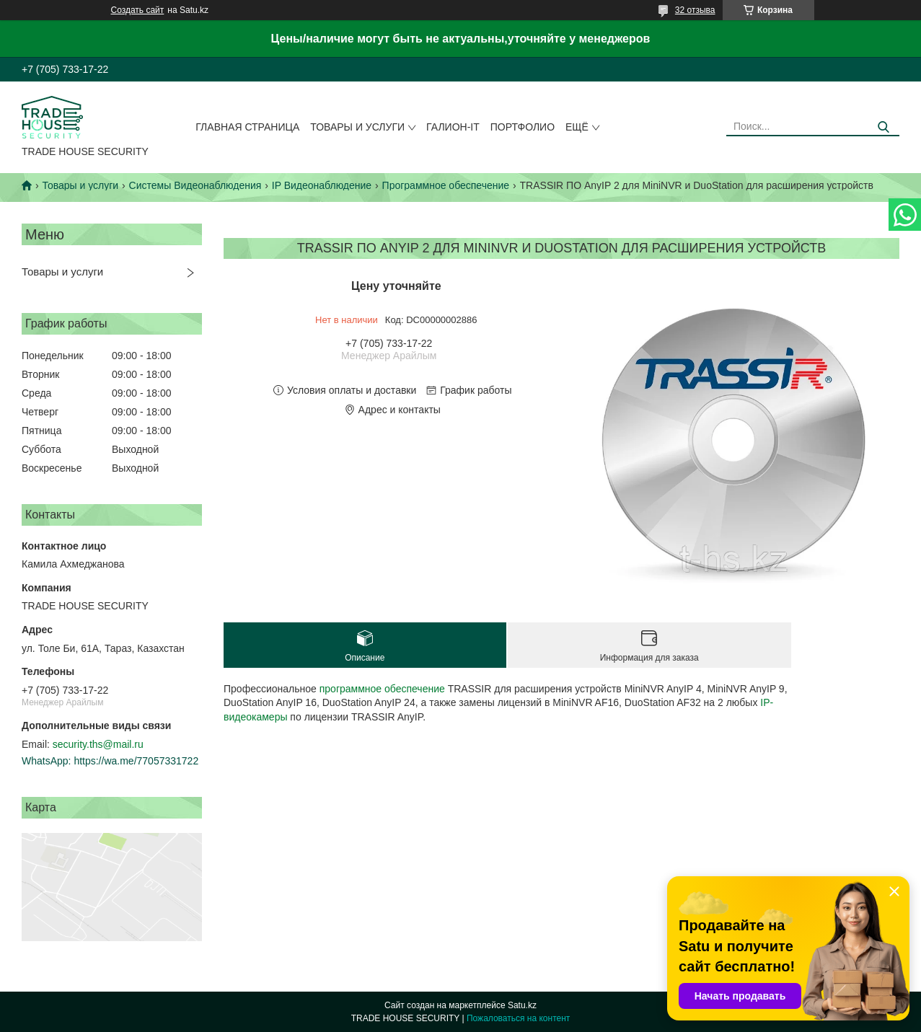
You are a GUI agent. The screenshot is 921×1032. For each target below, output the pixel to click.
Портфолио (522, 127)
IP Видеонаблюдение (321, 185)
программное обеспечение (382, 688)
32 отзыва (695, 10)
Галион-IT (453, 127)
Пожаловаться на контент (518, 1018)
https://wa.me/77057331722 (136, 761)
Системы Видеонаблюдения (195, 185)
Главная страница (247, 127)
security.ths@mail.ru (98, 744)
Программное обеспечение (446, 185)
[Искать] (883, 127)
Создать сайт (137, 10)
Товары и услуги (357, 127)
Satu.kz (522, 1005)
